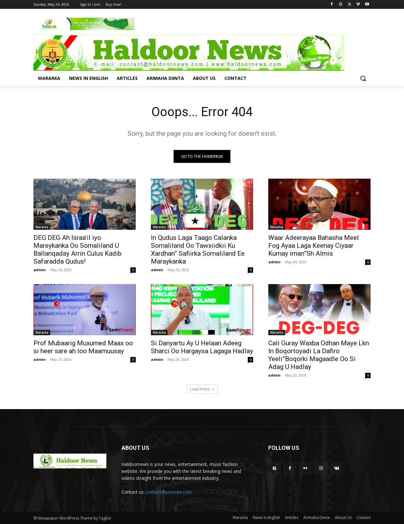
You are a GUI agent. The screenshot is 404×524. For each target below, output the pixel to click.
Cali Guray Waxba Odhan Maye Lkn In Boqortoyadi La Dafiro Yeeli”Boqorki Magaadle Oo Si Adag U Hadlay (318, 355)
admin (39, 269)
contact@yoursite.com (169, 492)
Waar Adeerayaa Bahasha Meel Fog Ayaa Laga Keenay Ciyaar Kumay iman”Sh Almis (313, 245)
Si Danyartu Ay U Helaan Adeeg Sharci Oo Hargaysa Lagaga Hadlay (202, 347)
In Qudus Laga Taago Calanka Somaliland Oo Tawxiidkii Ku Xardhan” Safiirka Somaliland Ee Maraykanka (198, 249)
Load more (202, 389)
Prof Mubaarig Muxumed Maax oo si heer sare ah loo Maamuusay (83, 347)
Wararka (41, 227)
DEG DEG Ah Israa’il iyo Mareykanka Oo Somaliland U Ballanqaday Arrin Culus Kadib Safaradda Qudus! (77, 249)
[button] (363, 78)
